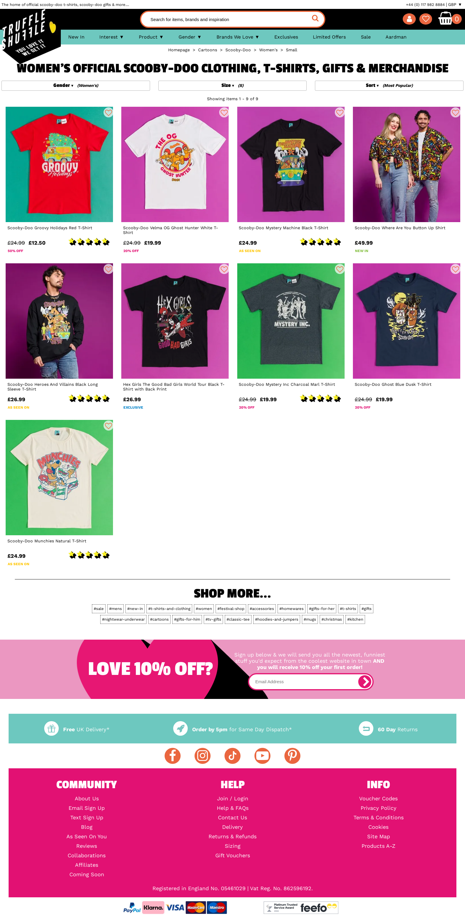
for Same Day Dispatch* (232, 729)
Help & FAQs (233, 808)
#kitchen (355, 619)
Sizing (233, 846)
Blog (87, 827)
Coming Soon (86, 874)
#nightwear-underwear (123, 619)
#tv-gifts (213, 619)
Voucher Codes (378, 798)
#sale (99, 608)
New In (76, 37)
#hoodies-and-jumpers (276, 619)
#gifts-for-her (322, 608)
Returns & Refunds (232, 836)
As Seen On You (86, 836)
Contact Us (232, 817)
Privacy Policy (378, 808)
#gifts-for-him (187, 619)
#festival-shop (230, 608)
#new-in (135, 608)
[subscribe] (364, 681)
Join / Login (232, 798)
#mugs (310, 619)
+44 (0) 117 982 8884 (425, 4)
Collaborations (87, 855)
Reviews (86, 846)
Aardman (396, 37)
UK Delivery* (76, 729)
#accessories (262, 608)
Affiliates (86, 865)
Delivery (232, 827)
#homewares (291, 608)
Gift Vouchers (232, 855)
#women (204, 608)
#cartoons (159, 619)
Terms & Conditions (378, 817)
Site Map (378, 836)
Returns (388, 729)
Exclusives (286, 37)
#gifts (367, 608)
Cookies (378, 827)
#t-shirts (348, 608)
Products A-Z (378, 846)
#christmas (331, 619)
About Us (87, 798)
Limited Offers (329, 37)
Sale (366, 37)
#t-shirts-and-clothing (169, 608)
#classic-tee (238, 619)
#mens (115, 608)
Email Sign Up (87, 808)
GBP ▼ (455, 4)
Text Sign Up (86, 817)
